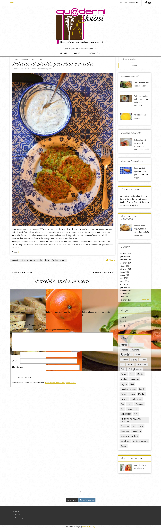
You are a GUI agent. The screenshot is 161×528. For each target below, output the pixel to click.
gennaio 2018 (125, 287)
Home (12, 3)
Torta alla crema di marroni (137, 199)
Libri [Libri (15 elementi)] (132, 384)
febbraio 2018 (125, 284)
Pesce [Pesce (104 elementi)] (124, 399)
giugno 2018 (124, 272)
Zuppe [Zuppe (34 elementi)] (123, 445)
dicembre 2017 (125, 290)
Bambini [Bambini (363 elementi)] (126, 354)
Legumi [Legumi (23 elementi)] (124, 384)
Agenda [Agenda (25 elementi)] (124, 344)
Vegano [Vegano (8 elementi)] (141, 426)
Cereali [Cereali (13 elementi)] (143, 359)
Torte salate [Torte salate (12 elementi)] (125, 426)
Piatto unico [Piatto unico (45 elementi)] (136, 399)
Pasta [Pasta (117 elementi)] (141, 394)
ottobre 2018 (124, 266)
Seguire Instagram (87, 500)
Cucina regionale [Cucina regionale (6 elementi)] (141, 364)
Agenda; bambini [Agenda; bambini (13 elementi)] (137, 344)
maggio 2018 (124, 275)
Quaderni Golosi (125, 202)
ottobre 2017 (124, 296)
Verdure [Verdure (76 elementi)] (125, 441)
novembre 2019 (125, 253)
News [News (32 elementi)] (132, 394)
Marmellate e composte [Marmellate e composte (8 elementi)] (128, 389)
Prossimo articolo (102, 272)
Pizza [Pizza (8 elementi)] (122, 404)
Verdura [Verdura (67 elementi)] (137, 431)
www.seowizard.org (88, 526)
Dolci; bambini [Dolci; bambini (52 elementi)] (135, 369)
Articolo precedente (24, 272)
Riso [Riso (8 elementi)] (122, 409)
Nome (15, 354)
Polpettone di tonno (17, 312)
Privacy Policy (125, 325)
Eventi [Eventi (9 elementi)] (132, 374)
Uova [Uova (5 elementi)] (134, 426)
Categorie (93, 53)
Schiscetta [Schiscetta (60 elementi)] (126, 413)
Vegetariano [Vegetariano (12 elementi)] (125, 431)
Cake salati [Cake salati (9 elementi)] (124, 359)
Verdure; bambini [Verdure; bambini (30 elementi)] (140, 440)
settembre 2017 (125, 300)
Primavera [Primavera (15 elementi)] (139, 404)
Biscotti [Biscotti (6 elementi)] (138, 354)
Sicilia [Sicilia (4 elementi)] (136, 414)
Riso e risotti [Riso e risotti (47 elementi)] (132, 408)
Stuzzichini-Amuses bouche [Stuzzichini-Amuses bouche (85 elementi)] (131, 420)
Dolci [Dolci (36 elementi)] (123, 369)
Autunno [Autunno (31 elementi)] (135, 349)
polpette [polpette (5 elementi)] (129, 404)
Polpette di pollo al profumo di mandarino (62, 312)
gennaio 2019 (125, 256)
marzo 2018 (124, 281)
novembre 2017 (125, 293)
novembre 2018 (125, 263)
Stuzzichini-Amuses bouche (31, 260)
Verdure (39, 59)
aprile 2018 (124, 278)
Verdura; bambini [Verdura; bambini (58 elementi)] (129, 436)
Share (110, 260)
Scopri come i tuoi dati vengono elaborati (60, 392)
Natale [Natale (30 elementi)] (123, 394)
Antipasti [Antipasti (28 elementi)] (124, 349)
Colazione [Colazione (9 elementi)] (130, 364)
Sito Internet (17, 367)
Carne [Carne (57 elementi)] (134, 359)
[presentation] (30, 377)
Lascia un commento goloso (41, 68)
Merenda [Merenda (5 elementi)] (141, 389)
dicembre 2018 (125, 259)
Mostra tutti (146, 300)
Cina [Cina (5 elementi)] (122, 364)
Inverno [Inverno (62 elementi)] (135, 379)
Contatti (78, 53)
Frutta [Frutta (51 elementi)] (140, 374)
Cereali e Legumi (27, 59)
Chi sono (63, 53)
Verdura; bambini (58, 260)
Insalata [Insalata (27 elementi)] (124, 379)
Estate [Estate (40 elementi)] (124, 374)
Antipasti (15, 59)
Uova (47, 260)
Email (14, 360)
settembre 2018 (125, 269)
